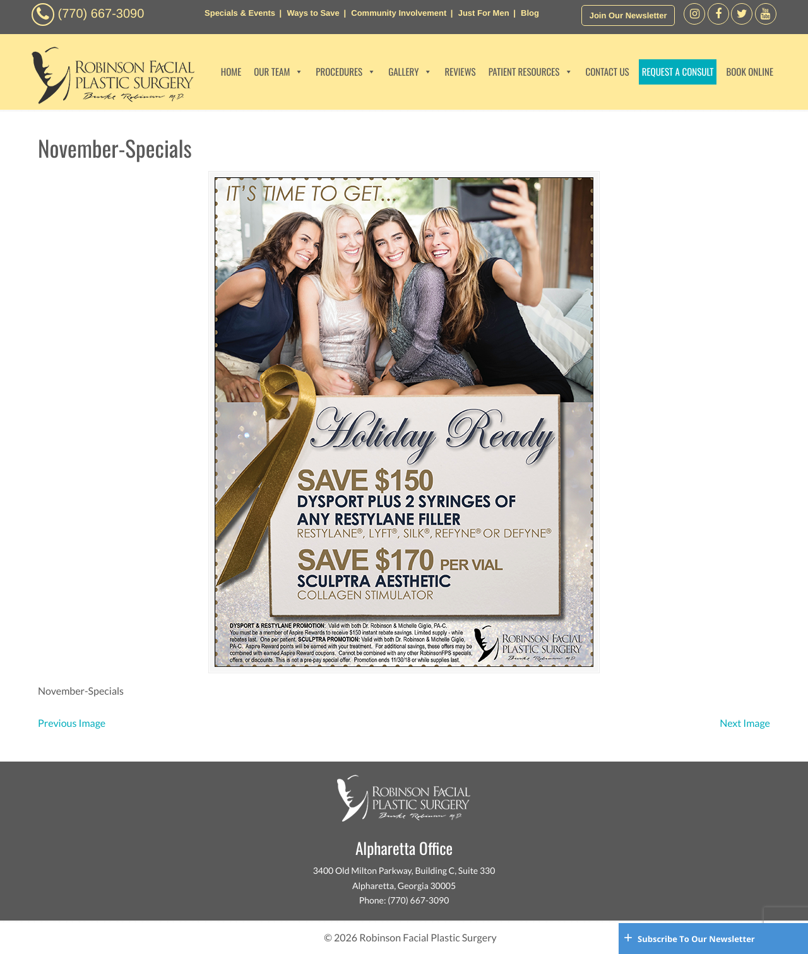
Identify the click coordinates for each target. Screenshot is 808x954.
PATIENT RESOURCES (531, 72)
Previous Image (71, 723)
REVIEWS (459, 72)
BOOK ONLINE (749, 72)
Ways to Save (313, 13)
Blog (530, 13)
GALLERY (410, 72)
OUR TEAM (278, 72)
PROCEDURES (346, 72)
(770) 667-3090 (101, 14)
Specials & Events (240, 13)
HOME (231, 72)
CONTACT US (607, 72)
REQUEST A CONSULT (678, 72)
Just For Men (483, 13)
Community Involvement (398, 13)
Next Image (745, 723)
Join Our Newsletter (628, 15)
